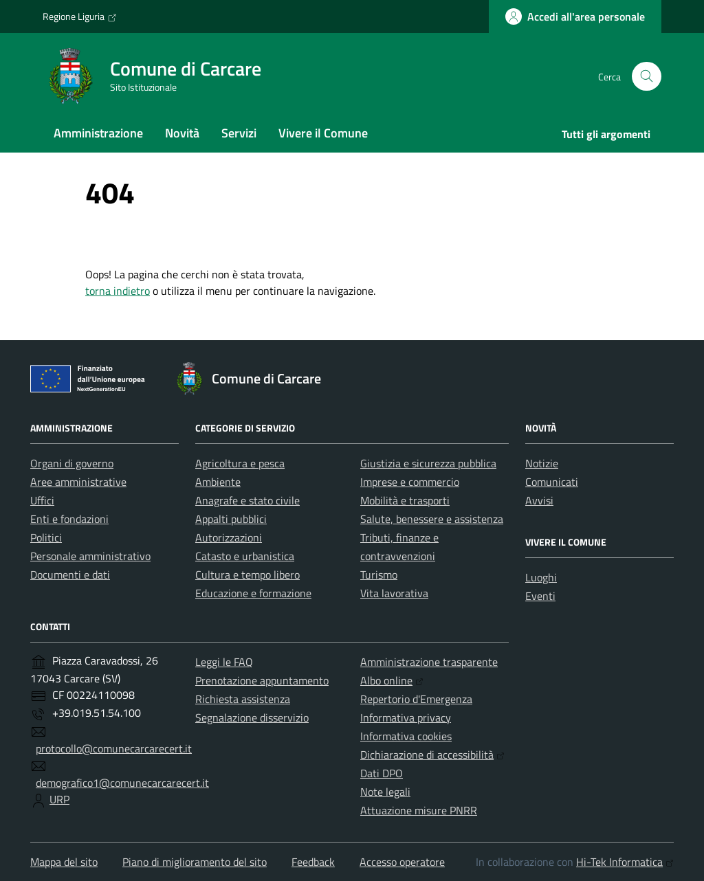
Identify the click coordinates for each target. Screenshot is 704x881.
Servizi (238, 133)
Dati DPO (381, 773)
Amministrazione (98, 133)
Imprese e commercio (409, 481)
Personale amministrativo (90, 556)
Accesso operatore (402, 862)
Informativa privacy (405, 717)
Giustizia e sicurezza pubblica (428, 463)
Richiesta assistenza (242, 699)
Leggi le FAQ (224, 662)
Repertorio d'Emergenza (416, 699)
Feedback (313, 862)
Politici (46, 537)
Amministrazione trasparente (429, 662)
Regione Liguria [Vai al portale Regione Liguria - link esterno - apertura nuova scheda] (80, 16)
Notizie (541, 463)
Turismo (378, 574)
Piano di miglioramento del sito (194, 862)
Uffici (42, 500)
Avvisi (539, 500)
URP (59, 799)
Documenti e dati (70, 574)
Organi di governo (71, 463)
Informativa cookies (406, 736)
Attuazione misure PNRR (418, 810)
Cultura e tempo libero (247, 574)
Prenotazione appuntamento (262, 680)
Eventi (540, 596)
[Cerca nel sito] (646, 76)
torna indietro (117, 290)
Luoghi (541, 577)
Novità (182, 133)
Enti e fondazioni (69, 519)
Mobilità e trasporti (405, 500)
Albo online (392, 680)
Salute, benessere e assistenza (431, 519)
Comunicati (551, 481)
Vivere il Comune (323, 133)
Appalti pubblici (231, 519)
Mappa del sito (64, 862)
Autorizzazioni (228, 537)
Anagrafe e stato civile (247, 500)
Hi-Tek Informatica (625, 862)
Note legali (385, 791)
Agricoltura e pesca (240, 463)
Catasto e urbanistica (244, 556)
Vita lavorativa (394, 593)
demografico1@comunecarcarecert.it (122, 782)
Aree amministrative (78, 481)
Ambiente (218, 481)
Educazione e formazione (253, 593)
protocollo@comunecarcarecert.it (114, 748)
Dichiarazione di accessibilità (432, 754)
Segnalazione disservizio (252, 717)
